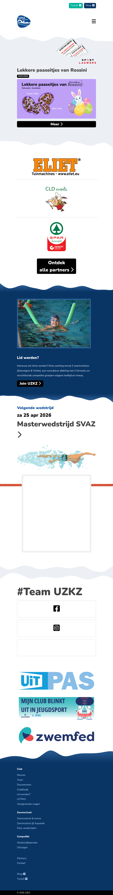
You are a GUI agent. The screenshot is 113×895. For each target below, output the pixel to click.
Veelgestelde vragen (28, 804)
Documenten (24, 784)
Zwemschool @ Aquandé (31, 823)
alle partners (57, 266)
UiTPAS (21, 799)
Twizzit (75, 5)
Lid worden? (23, 794)
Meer (57, 124)
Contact (21, 863)
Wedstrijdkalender (27, 842)
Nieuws (21, 775)
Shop (90, 5)
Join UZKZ (30, 383)
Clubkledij (22, 789)
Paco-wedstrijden (26, 828)
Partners (21, 858)
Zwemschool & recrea (29, 818)
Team (20, 780)
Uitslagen (22, 847)
